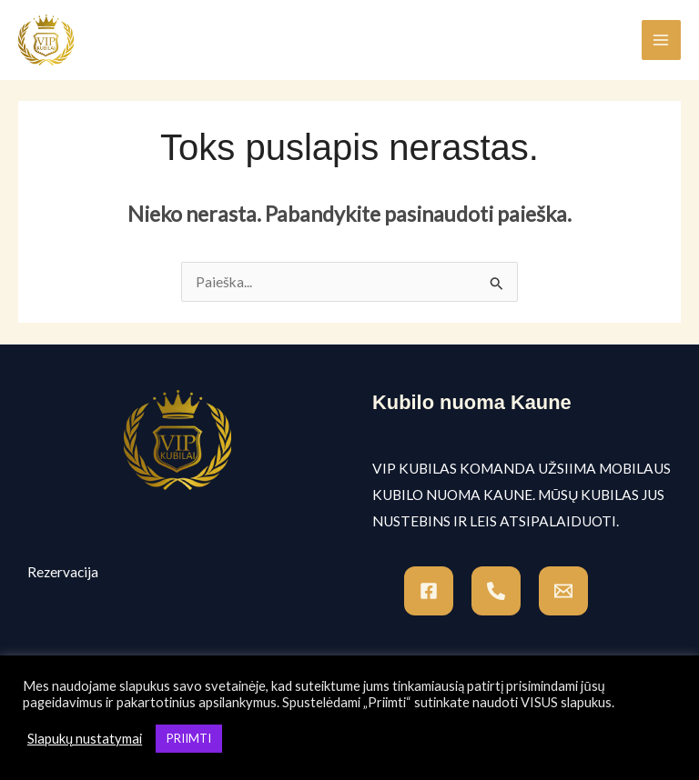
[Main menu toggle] (661, 39)
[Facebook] (428, 590)
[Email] (563, 590)
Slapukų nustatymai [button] (84, 738)
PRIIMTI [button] (189, 738)
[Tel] (496, 590)
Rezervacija (62, 572)
